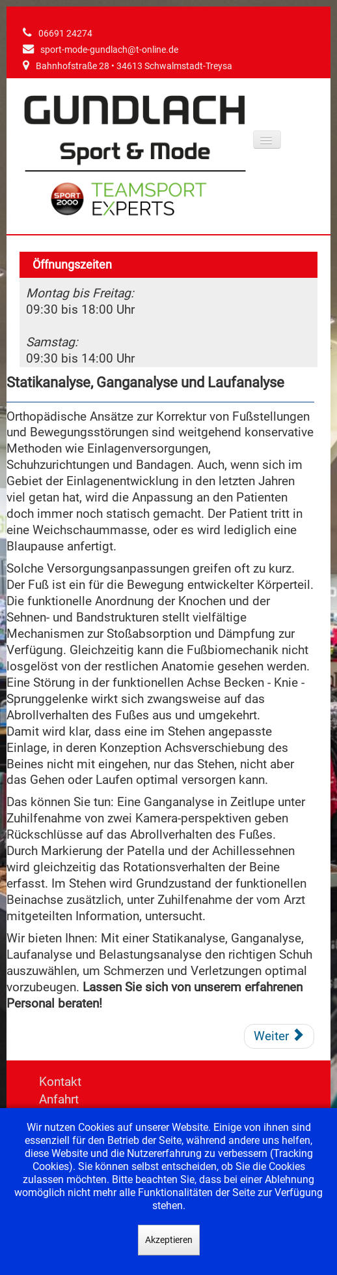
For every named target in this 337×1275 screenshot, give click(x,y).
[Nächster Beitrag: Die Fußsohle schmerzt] (279, 1036)
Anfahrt (59, 1099)
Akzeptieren (169, 1240)
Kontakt (60, 1081)
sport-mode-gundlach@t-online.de (109, 49)
